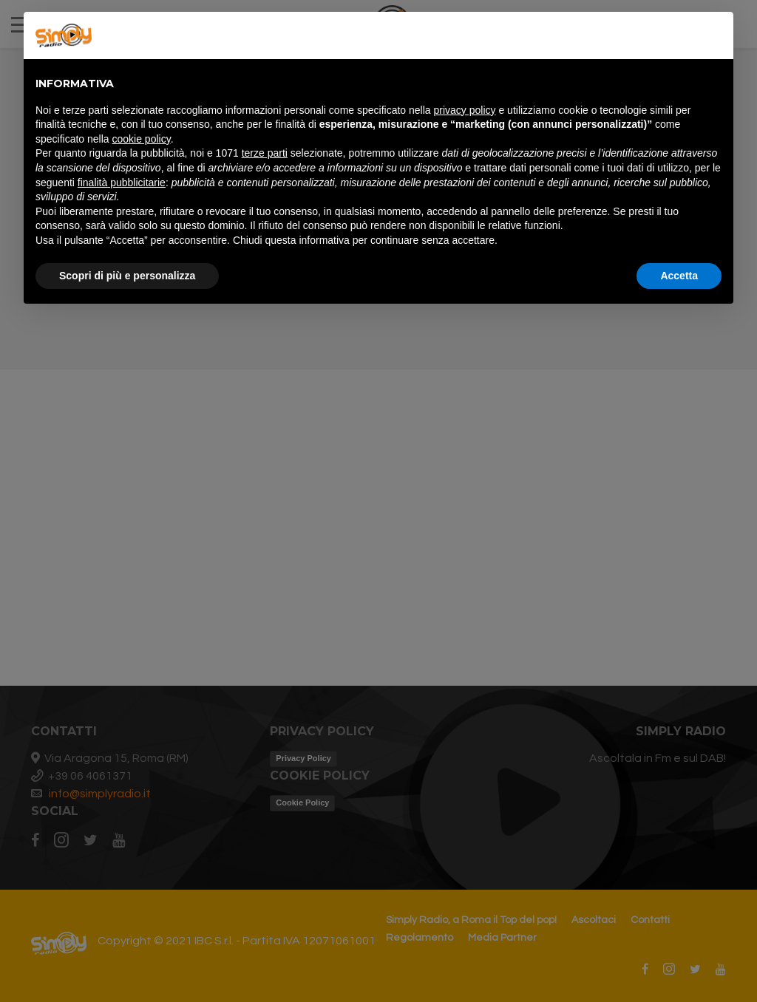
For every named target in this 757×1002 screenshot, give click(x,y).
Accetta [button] (679, 276)
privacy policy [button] (465, 110)
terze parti (265, 153)
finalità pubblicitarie (122, 182)
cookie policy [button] (141, 139)
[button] (714, 35)
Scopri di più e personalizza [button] (127, 276)
